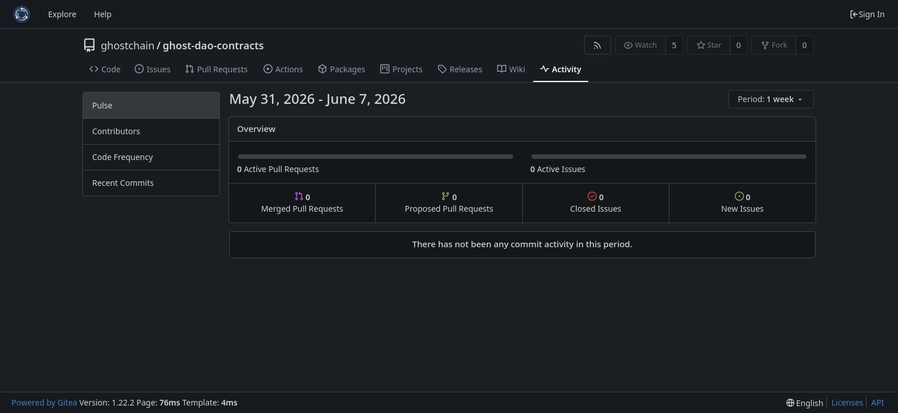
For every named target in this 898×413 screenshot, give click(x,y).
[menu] (772, 99)
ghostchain (128, 45)
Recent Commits (122, 182)
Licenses (848, 402)
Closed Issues (595, 203)
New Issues (742, 203)
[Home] (22, 14)
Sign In (867, 14)
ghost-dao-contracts (213, 45)
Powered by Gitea (44, 402)
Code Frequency (122, 156)
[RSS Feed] (597, 45)
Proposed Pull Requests (449, 203)
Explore (62, 14)
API (877, 402)
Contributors (116, 131)
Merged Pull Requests (302, 203)
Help (103, 14)
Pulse (102, 105)
